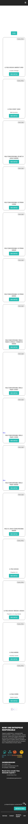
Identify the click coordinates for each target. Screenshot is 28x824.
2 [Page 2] (13, 709)
